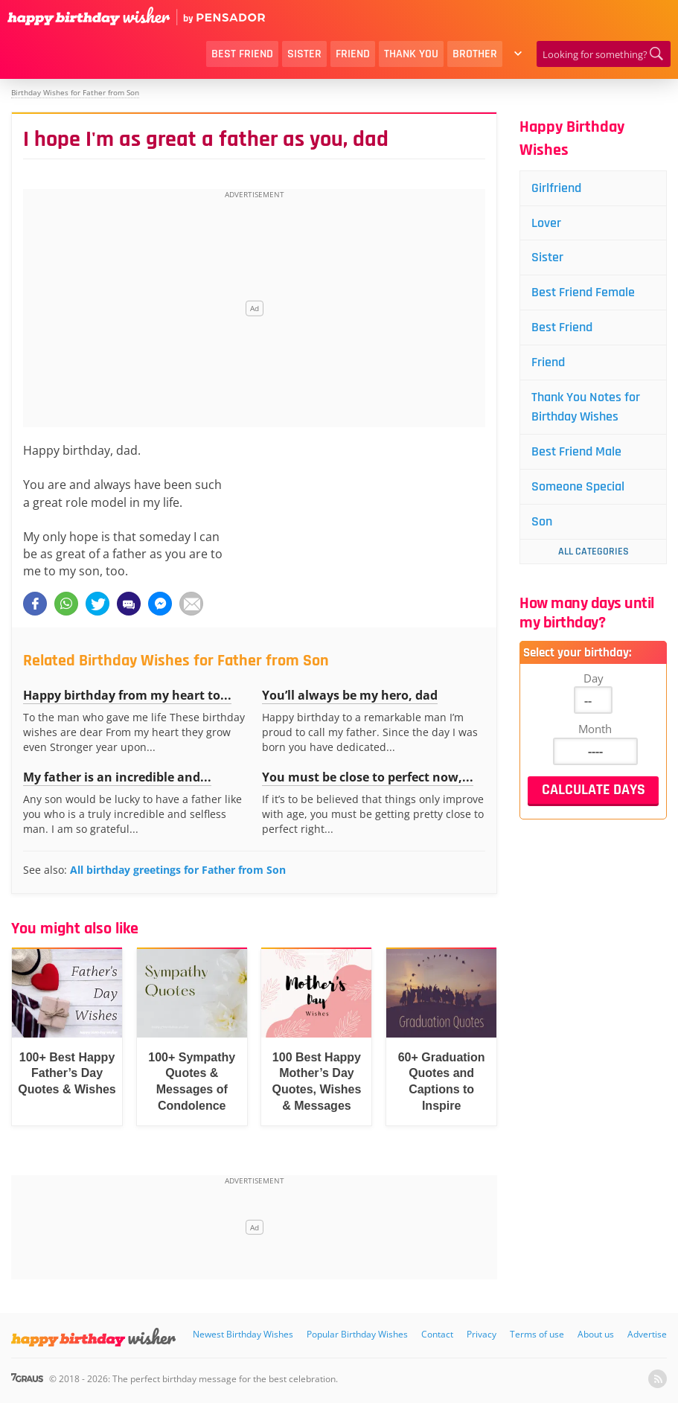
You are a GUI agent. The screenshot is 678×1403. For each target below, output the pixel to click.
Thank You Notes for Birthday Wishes (585, 407)
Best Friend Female (583, 292)
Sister (304, 54)
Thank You (411, 54)
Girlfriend (556, 187)
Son (541, 521)
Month (595, 728)
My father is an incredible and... (117, 777)
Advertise (647, 1334)
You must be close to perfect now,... (367, 777)
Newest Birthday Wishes (243, 1334)
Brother (474, 54)
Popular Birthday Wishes (357, 1334)
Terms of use (537, 1334)
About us (596, 1334)
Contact (437, 1334)
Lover (546, 222)
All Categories (593, 551)
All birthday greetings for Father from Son (178, 870)
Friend (353, 54)
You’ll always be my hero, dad (350, 695)
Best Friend (242, 54)
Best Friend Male (576, 451)
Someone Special (577, 486)
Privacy (481, 1334)
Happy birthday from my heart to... (127, 695)
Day (593, 678)
